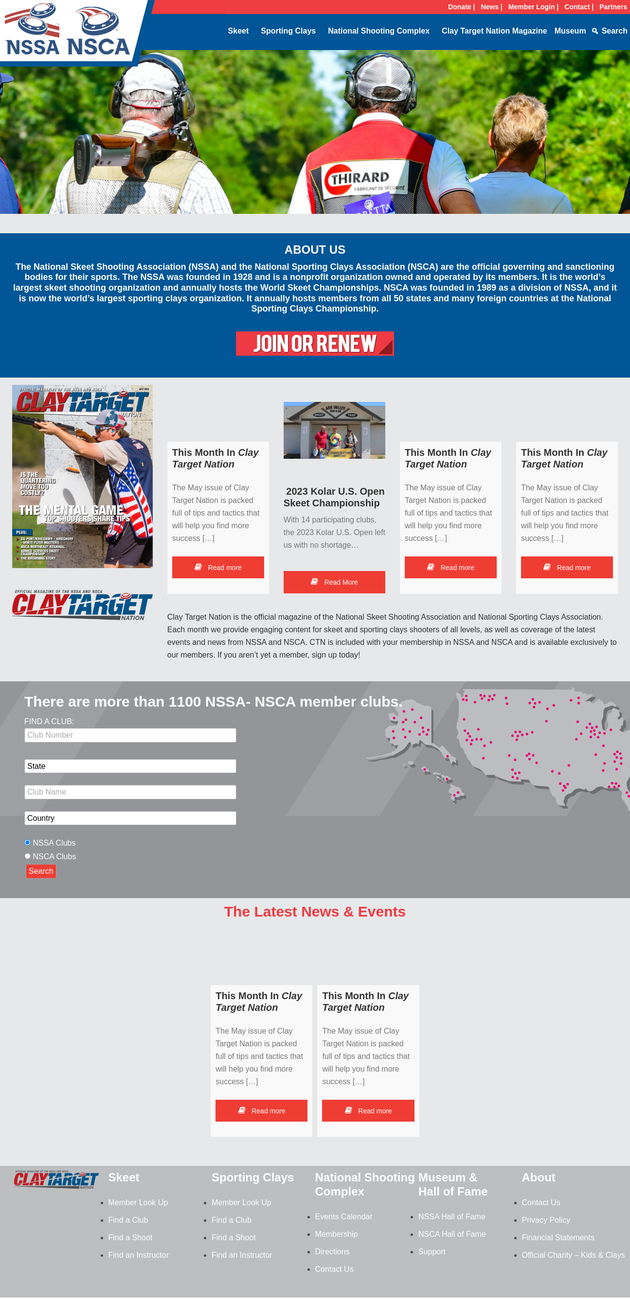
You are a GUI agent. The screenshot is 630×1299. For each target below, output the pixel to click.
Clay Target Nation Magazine (494, 31)
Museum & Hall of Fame (453, 1184)
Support (432, 1251)
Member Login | (533, 7)
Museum (570, 31)
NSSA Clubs (54, 843)
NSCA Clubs (54, 856)
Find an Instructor (138, 1255)
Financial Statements (558, 1237)
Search (615, 31)
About (539, 1177)
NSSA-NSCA (78, 36)
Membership (336, 1234)
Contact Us (334, 1269)
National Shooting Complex (379, 31)
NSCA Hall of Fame (452, 1234)
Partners (613, 7)
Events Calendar (344, 1216)
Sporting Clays (288, 31)
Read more (218, 568)
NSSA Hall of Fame (452, 1216)
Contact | (579, 7)
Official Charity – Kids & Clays (573, 1255)
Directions (332, 1251)
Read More (334, 582)
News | (491, 7)
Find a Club (128, 1220)
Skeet (238, 31)
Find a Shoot (130, 1237)
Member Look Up (138, 1202)
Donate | (461, 7)
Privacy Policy (546, 1220)
